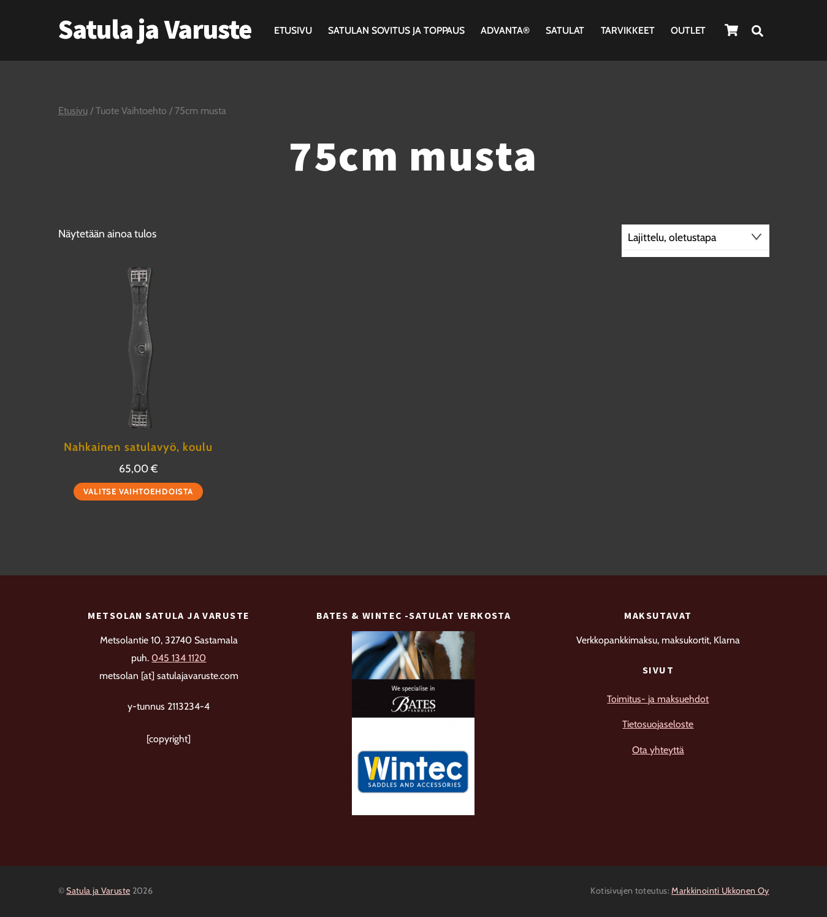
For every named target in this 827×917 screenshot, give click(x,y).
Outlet (688, 30)
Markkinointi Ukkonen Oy (720, 890)
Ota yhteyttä (658, 750)
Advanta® (505, 30)
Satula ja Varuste (98, 890)
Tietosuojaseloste (657, 724)
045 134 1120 (178, 658)
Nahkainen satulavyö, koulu (138, 447)
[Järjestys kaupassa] (695, 237)
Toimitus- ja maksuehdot (658, 699)
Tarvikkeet (628, 30)
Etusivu (293, 30)
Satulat (565, 30)
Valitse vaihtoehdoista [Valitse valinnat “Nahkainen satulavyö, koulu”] (138, 491)
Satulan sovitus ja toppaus (396, 30)
